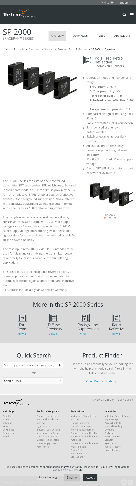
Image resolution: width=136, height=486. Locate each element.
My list (107, 2)
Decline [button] (72, 477)
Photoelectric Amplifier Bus (84, 433)
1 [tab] (104, 217)
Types (101, 36)
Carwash (109, 439)
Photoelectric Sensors (40, 49)
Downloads (80, 36)
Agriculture (110, 443)
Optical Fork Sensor (80, 422)
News (5, 426)
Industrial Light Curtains (48, 429)
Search (6, 436)
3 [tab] (115, 217)
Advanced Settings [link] (47, 477)
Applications (122, 36)
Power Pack (76, 450)
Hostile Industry (112, 450)
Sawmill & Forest (113, 436)
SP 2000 (96, 49)
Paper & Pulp (111, 419)
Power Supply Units (46, 443)
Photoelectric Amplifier (82, 429)
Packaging (110, 433)
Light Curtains (43, 426)
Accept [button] (90, 477)
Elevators (109, 429)
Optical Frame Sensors (48, 439)
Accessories (43, 446)
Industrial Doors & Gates (117, 416)
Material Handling (113, 426)
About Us (7, 416)
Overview (57, 36)
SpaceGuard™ (78, 456)
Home (6, 49)
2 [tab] (110, 217)
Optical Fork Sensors (47, 436)
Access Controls (113, 422)
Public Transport (113, 446)
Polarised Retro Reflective (72, 49)
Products (19, 49)
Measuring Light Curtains (49, 433)
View (20, 334)
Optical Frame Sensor (81, 426)
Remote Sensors (79, 453)
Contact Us (8, 433)
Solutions (7, 422)
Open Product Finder (100, 381)
